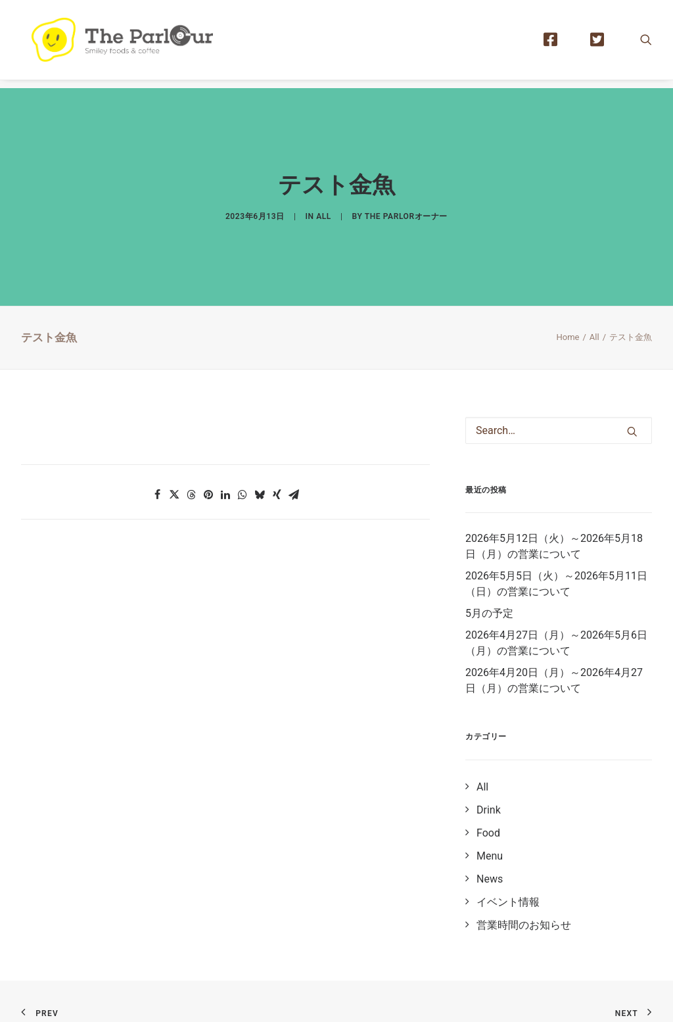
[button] (646, 44)
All (323, 206)
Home (567, 317)
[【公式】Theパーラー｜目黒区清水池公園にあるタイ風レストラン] (130, 44)
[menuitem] (556, 44)
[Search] (558, 410)
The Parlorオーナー (406, 206)
